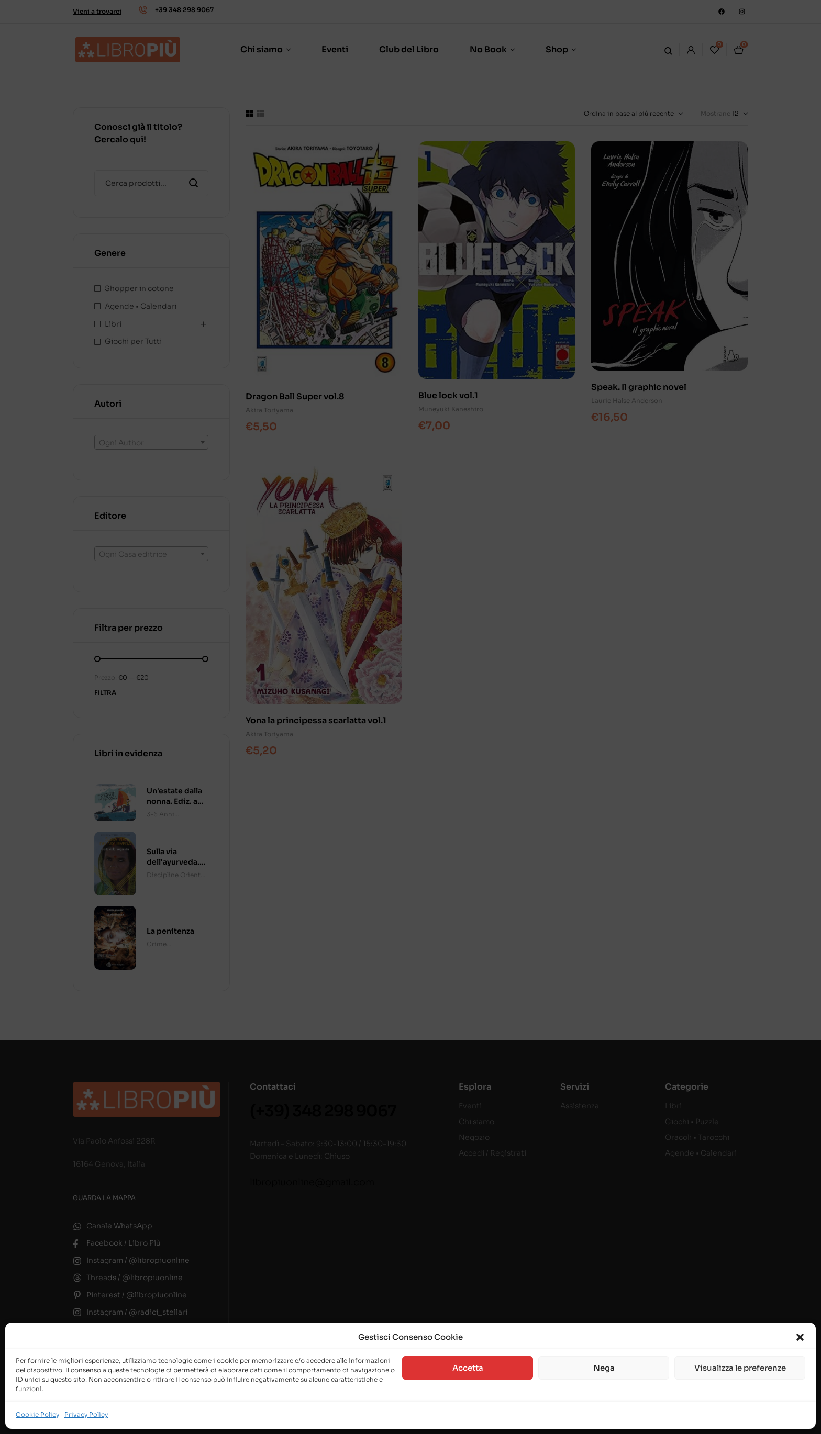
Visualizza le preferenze (740, 1368)
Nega (604, 1368)
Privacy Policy (86, 1414)
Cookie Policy (37, 1414)
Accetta (467, 1368)
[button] (800, 1337)
